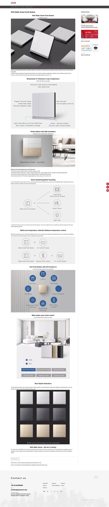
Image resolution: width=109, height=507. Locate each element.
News (22, 6)
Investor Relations (78, 2)
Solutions (50, 2)
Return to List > (15, 458)
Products (59, 2)
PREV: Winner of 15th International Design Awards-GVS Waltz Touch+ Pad (26, 462)
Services (67, 2)
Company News (28, 6)
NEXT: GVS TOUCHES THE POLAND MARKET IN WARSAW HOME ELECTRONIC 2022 (29, 465)
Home (34, 2)
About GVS (42, 2)
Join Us (89, 2)
